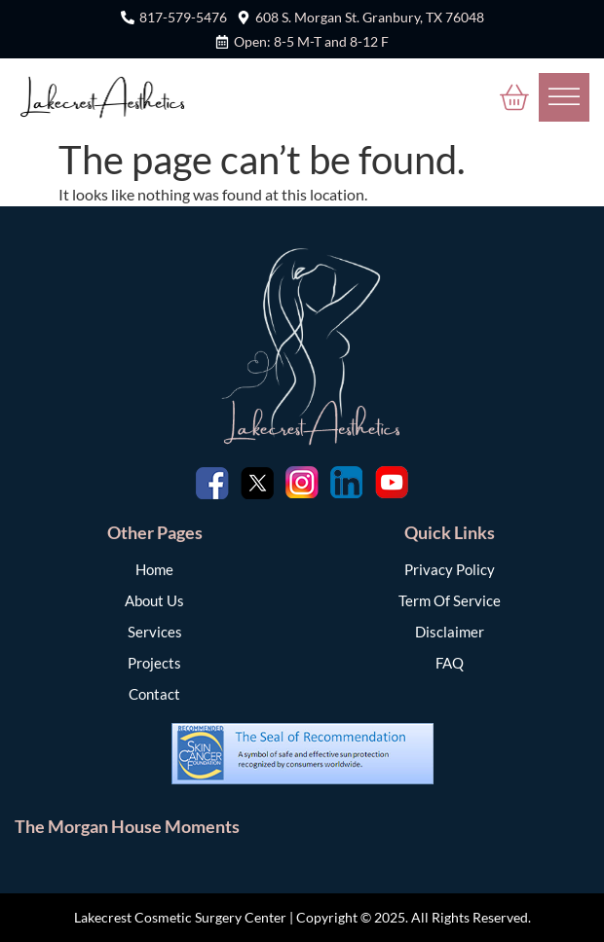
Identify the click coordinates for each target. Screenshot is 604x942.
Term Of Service (449, 600)
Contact (154, 694)
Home (154, 569)
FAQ (449, 662)
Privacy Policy (449, 569)
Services (155, 631)
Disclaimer (449, 631)
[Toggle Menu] (564, 97)
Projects (154, 662)
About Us (154, 600)
